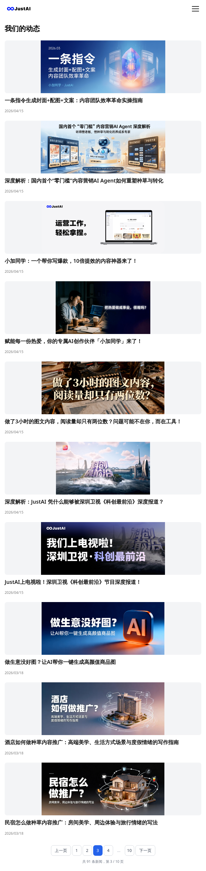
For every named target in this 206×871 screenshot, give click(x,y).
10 (129, 850)
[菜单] (195, 8)
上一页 (61, 850)
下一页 (145, 850)
